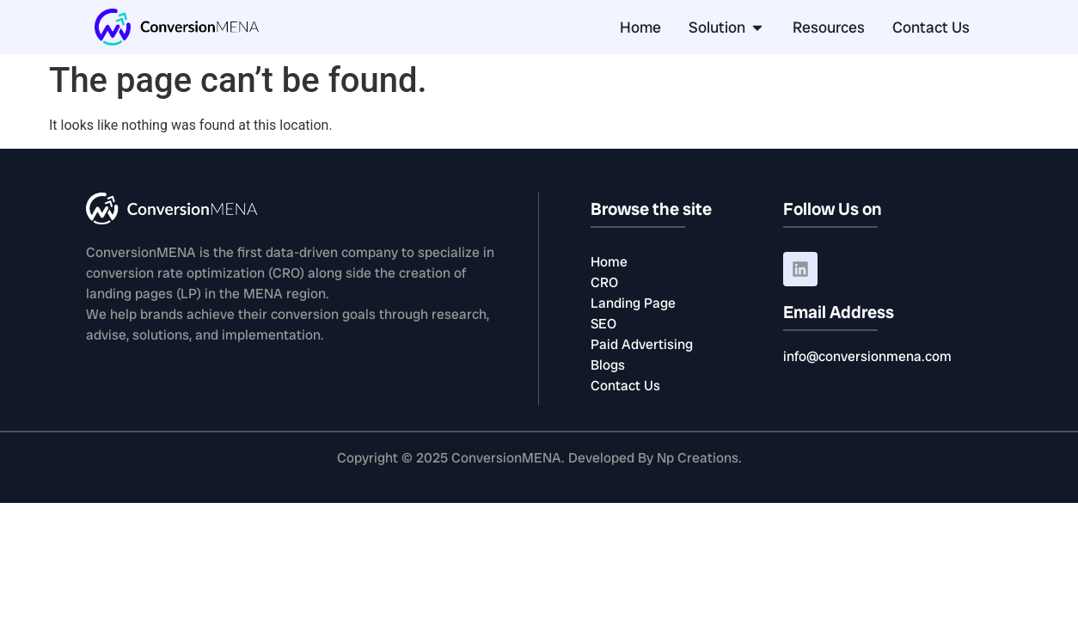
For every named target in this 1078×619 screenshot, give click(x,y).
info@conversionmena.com (867, 356)
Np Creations (697, 458)
